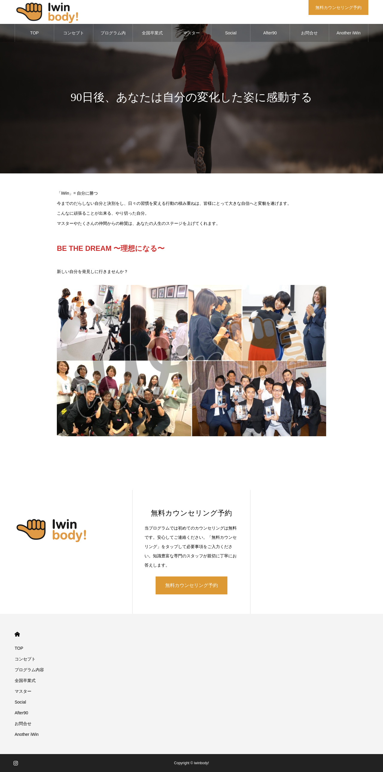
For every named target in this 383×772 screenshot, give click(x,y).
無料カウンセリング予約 (191, 585)
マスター (191, 32)
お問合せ (309, 32)
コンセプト (73, 32)
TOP (34, 32)
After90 (270, 32)
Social (230, 32)
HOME (17, 634)
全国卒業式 (152, 32)
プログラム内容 (113, 36)
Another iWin (349, 32)
